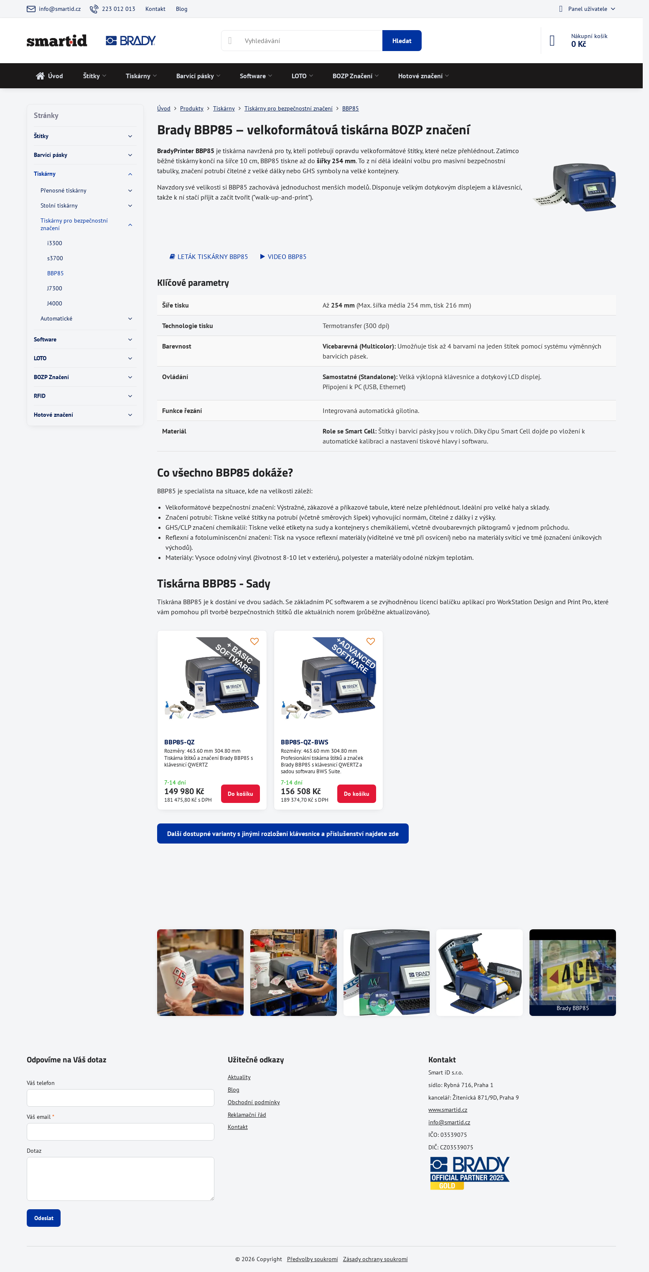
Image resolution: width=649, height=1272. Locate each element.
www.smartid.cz (447, 1109)
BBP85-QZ (179, 742)
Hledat (402, 40)
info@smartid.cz (449, 1122)
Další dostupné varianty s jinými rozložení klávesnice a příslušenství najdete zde (283, 833)
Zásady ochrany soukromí (375, 1259)
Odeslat (43, 1218)
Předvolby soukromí (312, 1259)
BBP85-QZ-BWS (304, 742)
